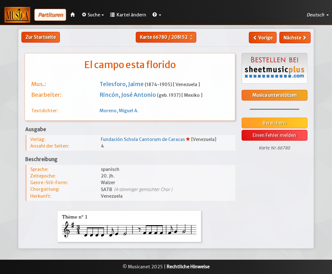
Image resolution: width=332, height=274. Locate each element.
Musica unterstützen (274, 95)
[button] (156, 15)
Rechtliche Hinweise (188, 267)
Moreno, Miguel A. (119, 111)
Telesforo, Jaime (122, 84)
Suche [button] (93, 15)
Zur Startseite (41, 37)
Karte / (167, 37)
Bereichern (274, 123)
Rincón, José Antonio (128, 94)
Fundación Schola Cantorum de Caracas (143, 139)
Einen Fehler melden (274, 135)
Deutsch (317, 15)
